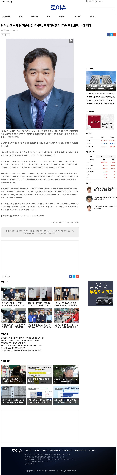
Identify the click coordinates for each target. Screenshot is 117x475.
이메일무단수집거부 (80, 450)
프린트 (8, 34)
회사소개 (101, 1)
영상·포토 (93, 17)
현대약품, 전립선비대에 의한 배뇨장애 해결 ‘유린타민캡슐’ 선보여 (20, 340)
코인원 (111, 156)
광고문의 (44, 450)
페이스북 (108, 34)
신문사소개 (28, 450)
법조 (20, 17)
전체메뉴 (8, 17)
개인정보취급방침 (55, 451)
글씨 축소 (2, 34)
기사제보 (36, 450)
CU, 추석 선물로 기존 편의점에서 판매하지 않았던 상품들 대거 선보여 (21, 350)
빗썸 (91, 156)
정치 (48, 17)
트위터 (111, 34)
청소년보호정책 (67, 450)
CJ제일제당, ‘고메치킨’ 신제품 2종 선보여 (13, 343)
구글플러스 (114, 34)
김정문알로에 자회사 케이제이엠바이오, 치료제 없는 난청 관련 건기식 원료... (23, 338)
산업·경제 (62, 17)
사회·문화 (34, 17)
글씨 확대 (5, 34)
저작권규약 (92, 450)
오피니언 (77, 17)
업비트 (100, 156)
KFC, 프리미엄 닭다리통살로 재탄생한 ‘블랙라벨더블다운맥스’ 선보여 (21, 345)
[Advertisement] (21, 255)
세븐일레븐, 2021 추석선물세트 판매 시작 (13, 348)
